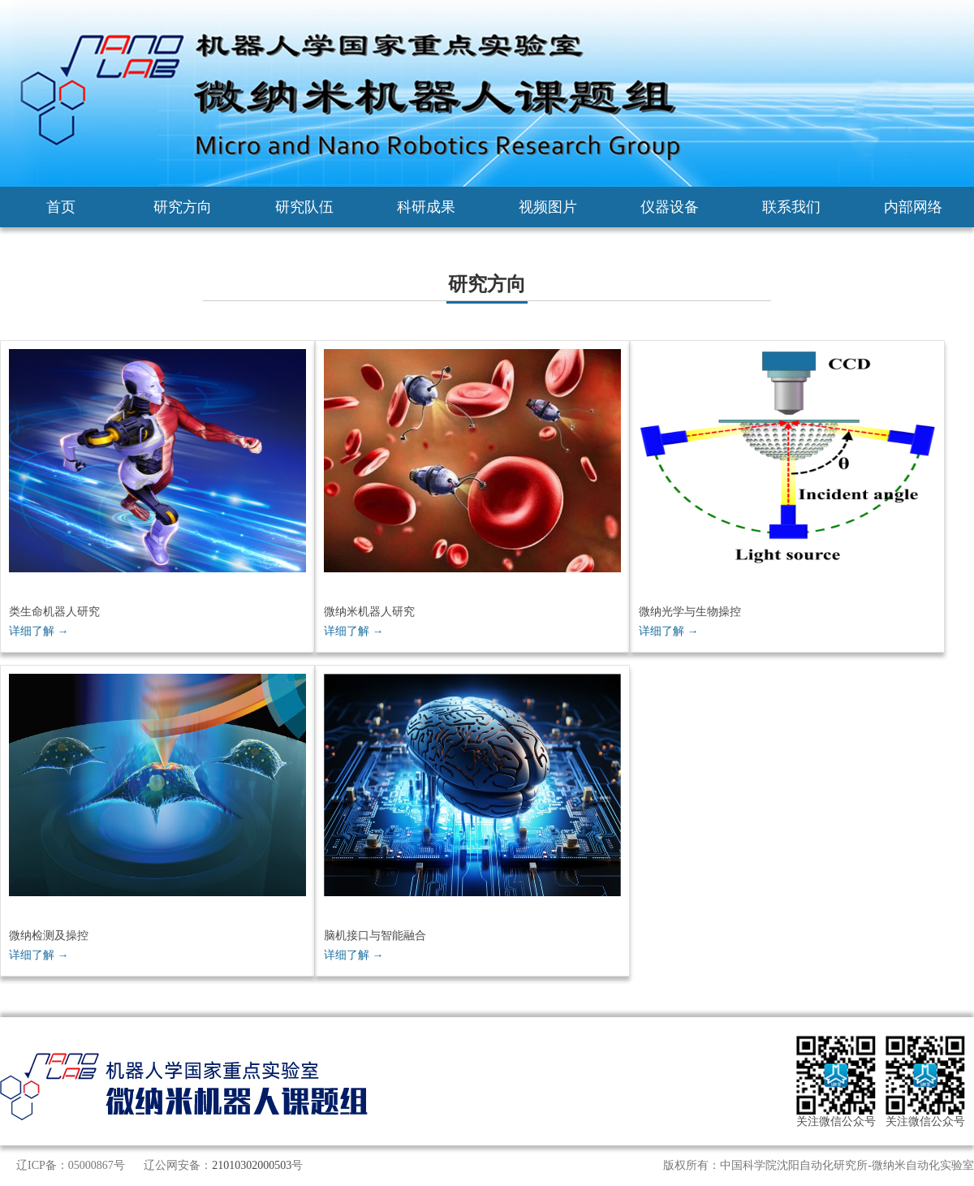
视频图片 (548, 207)
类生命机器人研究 (54, 612)
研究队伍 (304, 207)
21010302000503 (251, 1165)
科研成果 (426, 207)
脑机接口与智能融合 (375, 935)
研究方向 (182, 207)
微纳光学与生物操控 (690, 612)
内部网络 (913, 207)
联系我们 (791, 207)
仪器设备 (669, 207)
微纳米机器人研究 (369, 612)
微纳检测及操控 (48, 935)
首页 (60, 207)
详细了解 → (39, 631)
